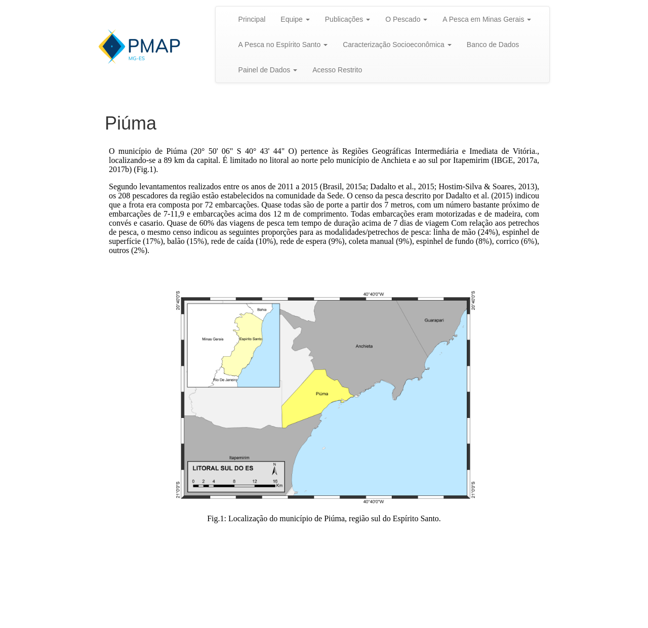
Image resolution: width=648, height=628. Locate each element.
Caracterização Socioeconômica (397, 44)
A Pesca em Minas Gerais (486, 19)
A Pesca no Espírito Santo (283, 44)
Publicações (347, 19)
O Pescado (406, 19)
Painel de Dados (268, 70)
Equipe (294, 19)
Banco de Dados (493, 44)
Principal (252, 19)
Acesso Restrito (337, 70)
